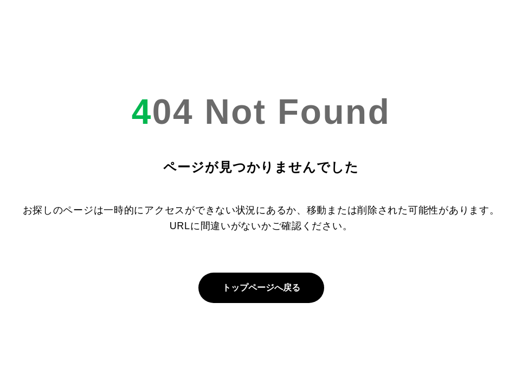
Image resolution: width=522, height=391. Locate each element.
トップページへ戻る (261, 287)
